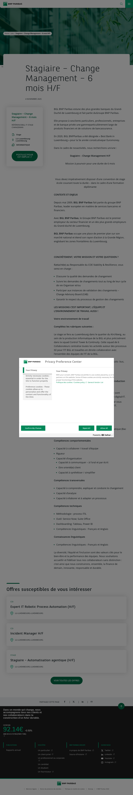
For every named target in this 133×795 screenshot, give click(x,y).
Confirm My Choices (33, 428)
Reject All (86, 428)
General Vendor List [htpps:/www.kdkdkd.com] (95, 382)
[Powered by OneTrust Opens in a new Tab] (103, 435)
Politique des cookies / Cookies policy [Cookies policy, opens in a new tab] (70, 382)
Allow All (104, 428)
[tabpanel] (86, 377)
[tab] (37, 370)
